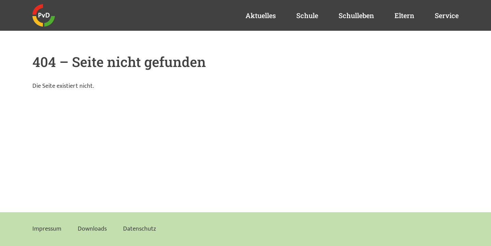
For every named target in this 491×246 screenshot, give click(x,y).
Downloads (92, 229)
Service (447, 15)
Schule (307, 15)
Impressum (46, 229)
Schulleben (356, 15)
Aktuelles (261, 15)
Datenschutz (139, 229)
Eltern (404, 15)
